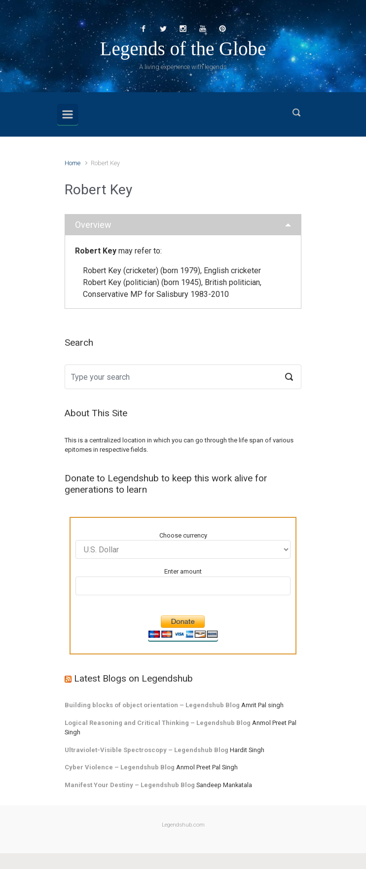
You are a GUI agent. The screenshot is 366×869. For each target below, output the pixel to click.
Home (72, 163)
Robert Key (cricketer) (120, 270)
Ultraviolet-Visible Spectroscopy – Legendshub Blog (146, 750)
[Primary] (67, 114)
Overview (93, 224)
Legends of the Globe (183, 48)
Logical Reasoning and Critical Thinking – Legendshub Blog (158, 722)
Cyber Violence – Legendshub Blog (120, 767)
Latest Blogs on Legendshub (133, 678)
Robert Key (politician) (121, 282)
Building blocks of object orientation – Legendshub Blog (152, 705)
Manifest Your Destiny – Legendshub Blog (130, 785)
